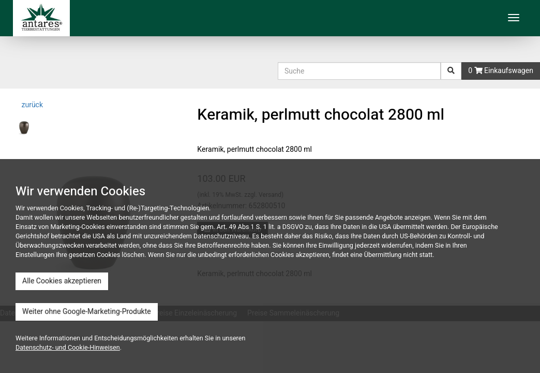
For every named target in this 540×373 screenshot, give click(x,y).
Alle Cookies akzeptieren (61, 281)
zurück (31, 104)
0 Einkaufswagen (500, 70)
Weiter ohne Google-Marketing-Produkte (86, 311)
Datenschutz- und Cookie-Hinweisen (68, 347)
